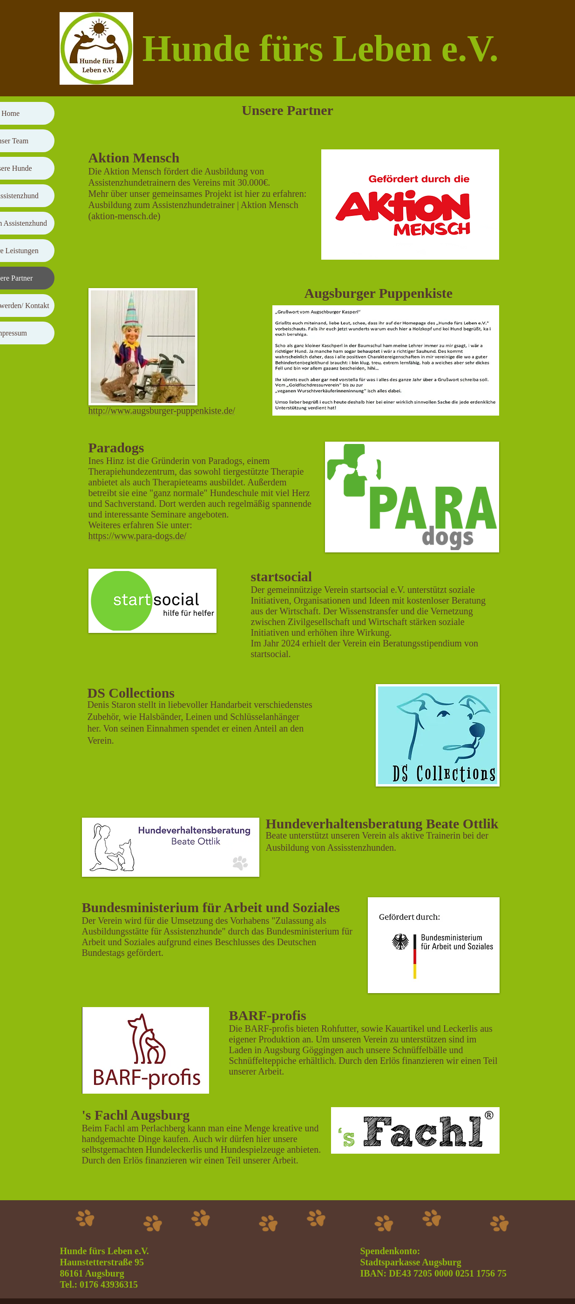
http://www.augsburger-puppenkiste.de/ (162, 410)
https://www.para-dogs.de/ (137, 536)
